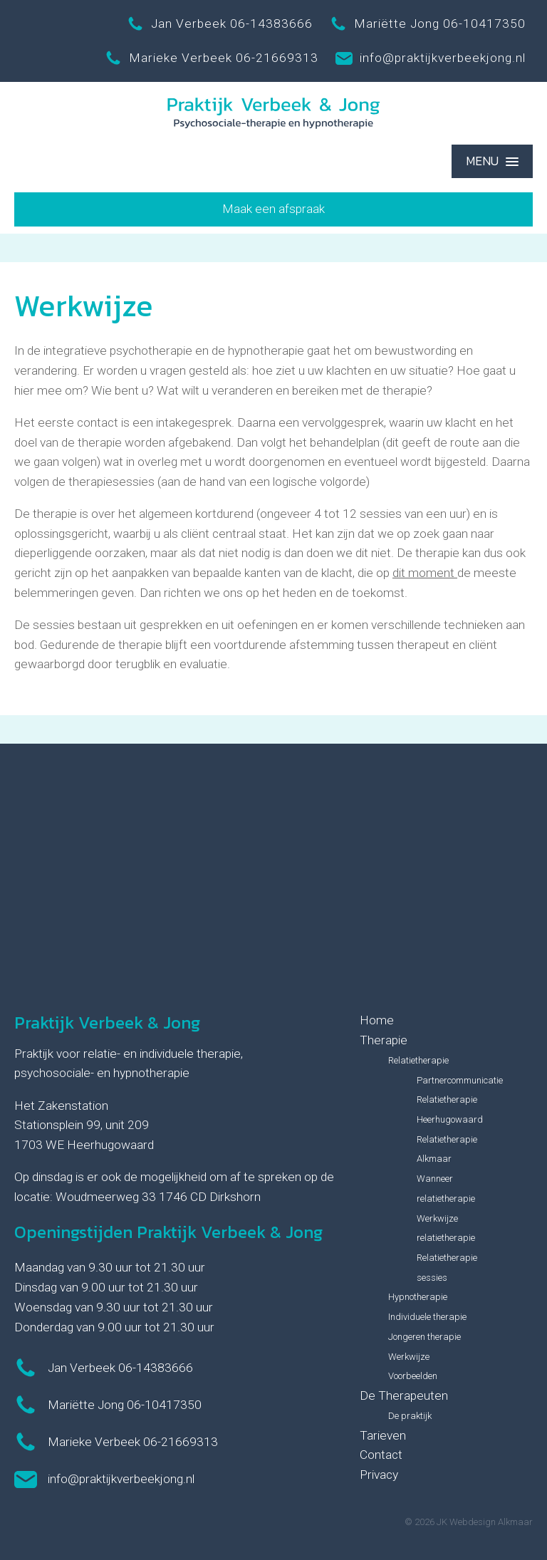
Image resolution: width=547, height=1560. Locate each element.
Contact (381, 1454)
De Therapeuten (404, 1395)
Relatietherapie (418, 1060)
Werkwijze (408, 1356)
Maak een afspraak (273, 209)
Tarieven (383, 1435)
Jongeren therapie (424, 1336)
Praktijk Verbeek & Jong (107, 1022)
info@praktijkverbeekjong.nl (430, 58)
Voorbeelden (412, 1376)
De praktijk (410, 1415)
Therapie (383, 1040)
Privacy (379, 1474)
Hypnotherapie (417, 1296)
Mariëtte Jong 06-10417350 (428, 24)
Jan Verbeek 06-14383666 (220, 24)
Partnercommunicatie (460, 1080)
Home (377, 1020)
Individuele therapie (427, 1316)
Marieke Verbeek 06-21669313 (211, 58)
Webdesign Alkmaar (491, 1522)
